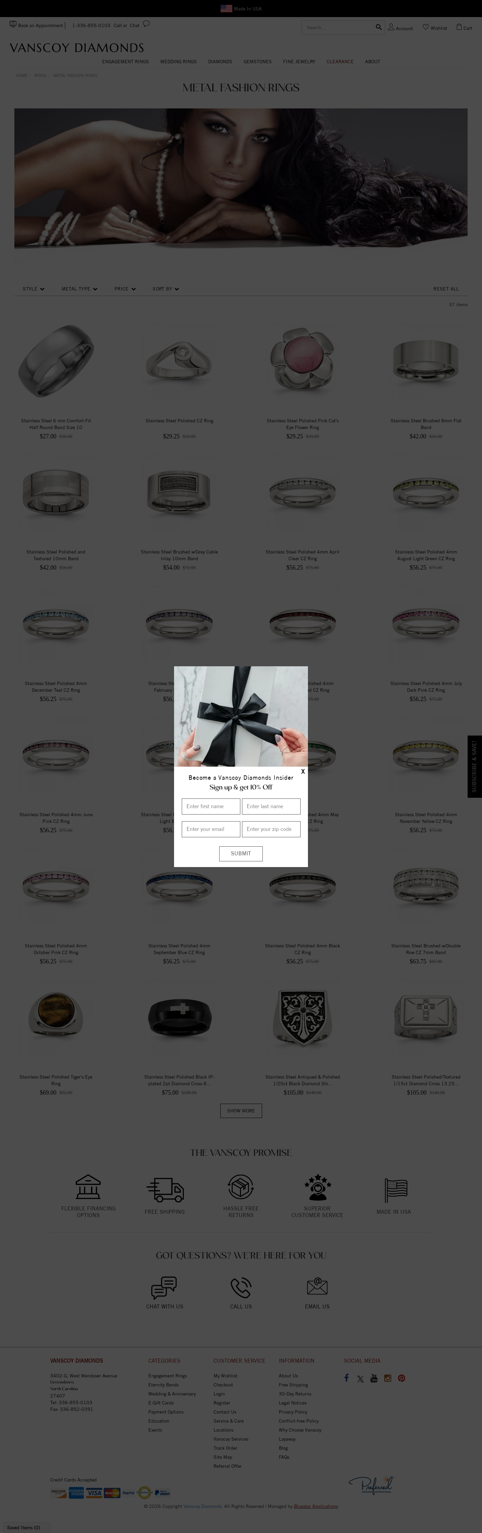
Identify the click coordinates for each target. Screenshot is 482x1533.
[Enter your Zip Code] (271, 829)
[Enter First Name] (211, 806)
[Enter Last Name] (271, 806)
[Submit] (241, 853)
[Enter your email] (211, 829)
